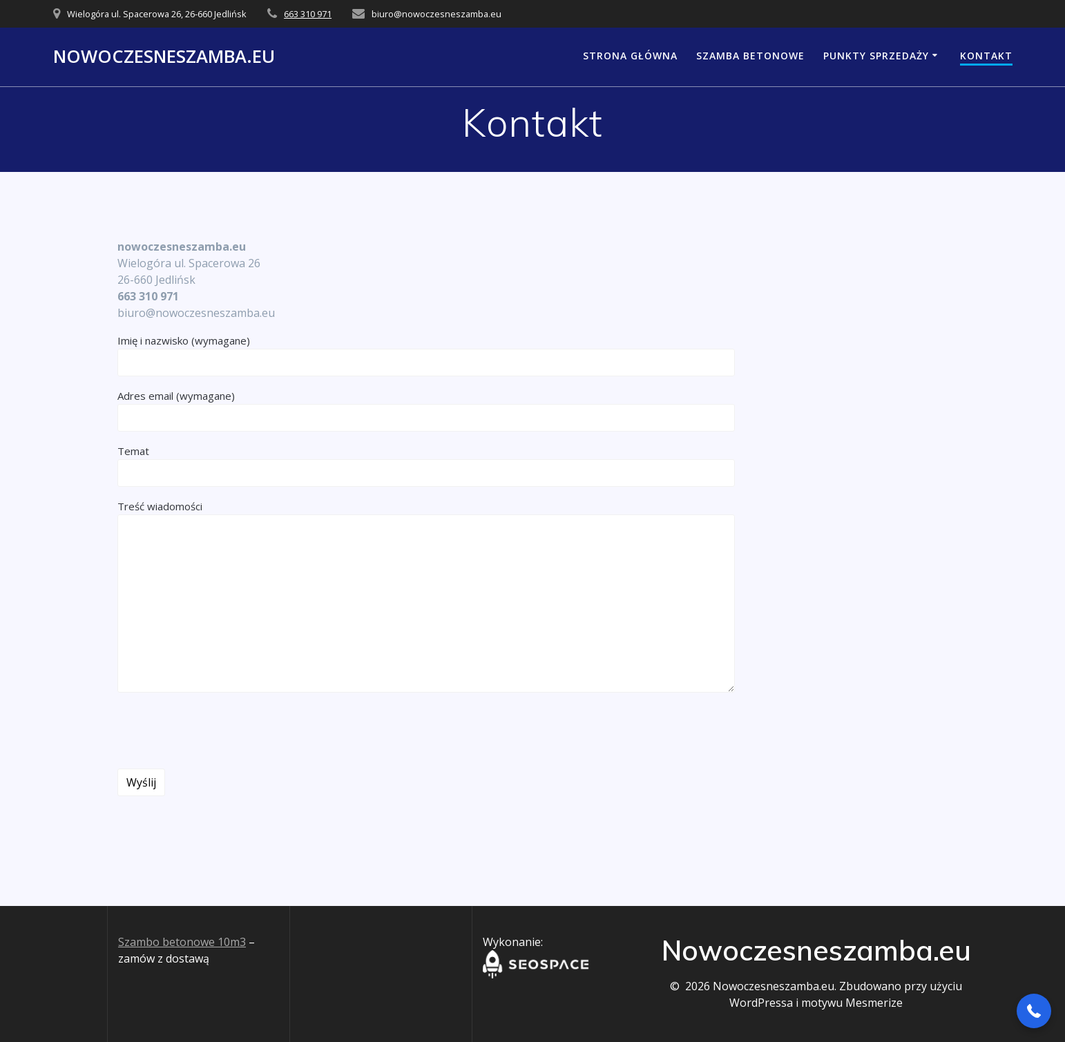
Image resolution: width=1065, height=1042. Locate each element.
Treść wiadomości (426, 596)
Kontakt (986, 55)
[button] (1034, 1011)
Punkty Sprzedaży (876, 55)
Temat (426, 465)
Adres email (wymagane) (426, 410)
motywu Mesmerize (852, 1002)
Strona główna (630, 55)
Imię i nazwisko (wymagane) (426, 355)
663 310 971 (308, 14)
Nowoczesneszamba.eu (164, 57)
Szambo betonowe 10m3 (182, 941)
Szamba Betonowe (750, 55)
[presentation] (222, 731)
